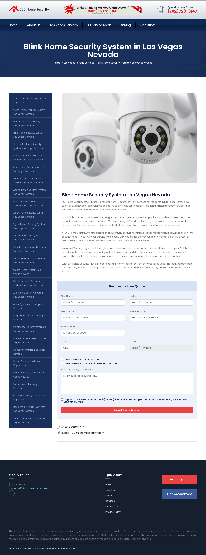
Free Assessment (179, 494)
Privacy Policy (113, 511)
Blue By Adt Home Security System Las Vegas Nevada (28, 180)
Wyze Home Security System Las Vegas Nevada (29, 226)
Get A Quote (179, 479)
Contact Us (111, 506)
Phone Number (138, 311)
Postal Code (68, 326)
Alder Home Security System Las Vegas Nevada (29, 214)
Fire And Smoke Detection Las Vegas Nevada (29, 340)
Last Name (135, 296)
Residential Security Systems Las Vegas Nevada (29, 408)
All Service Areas (99, 25)
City (63, 341)
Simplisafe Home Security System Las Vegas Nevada (28, 146)
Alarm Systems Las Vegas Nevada (27, 306)
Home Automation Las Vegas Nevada (29, 351)
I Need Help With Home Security (81, 359)
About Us (33, 25)
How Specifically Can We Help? (78, 369)
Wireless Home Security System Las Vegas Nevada (28, 283)
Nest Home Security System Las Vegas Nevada (29, 260)
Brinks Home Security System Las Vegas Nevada (29, 123)
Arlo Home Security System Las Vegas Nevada (28, 294)
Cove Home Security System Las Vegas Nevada (29, 169)
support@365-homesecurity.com (82, 433)
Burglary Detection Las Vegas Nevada (29, 317)
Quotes (109, 495)
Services (110, 501)
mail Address (69, 311)
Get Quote (148, 25)
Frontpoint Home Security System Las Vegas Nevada (28, 157)
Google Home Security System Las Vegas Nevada (30, 248)
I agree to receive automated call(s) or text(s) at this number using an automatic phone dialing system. (125, 400)
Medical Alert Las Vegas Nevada (26, 386)
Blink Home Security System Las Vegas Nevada (28, 237)
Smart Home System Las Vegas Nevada (27, 271)
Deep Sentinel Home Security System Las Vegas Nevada (29, 203)
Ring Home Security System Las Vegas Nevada (28, 134)
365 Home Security (33, 548)
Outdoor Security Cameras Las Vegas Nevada (30, 397)
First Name (67, 296)
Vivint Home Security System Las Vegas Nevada (29, 111)
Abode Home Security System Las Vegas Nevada (30, 191)
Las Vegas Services (64, 25)
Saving (126, 25)
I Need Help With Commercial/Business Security (90, 363)
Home (13, 25)
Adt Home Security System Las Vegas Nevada (30, 100)
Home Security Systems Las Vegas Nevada (28, 363)
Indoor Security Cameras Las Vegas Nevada (29, 374)
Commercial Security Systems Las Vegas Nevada (29, 328)
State (133, 341)
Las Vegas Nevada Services (79, 62)
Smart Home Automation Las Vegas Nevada (29, 420)
